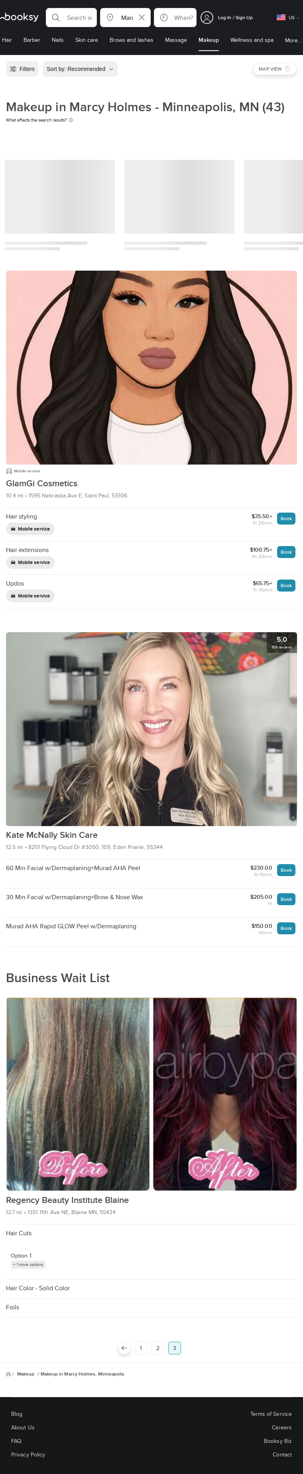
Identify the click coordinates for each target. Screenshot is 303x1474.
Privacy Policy (28, 1454)
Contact (282, 1454)
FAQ (16, 1441)
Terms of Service (271, 1413)
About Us (23, 1427)
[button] (71, 17)
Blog (16, 1413)
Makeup (26, 1374)
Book (286, 518)
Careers (282, 1427)
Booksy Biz (278, 1441)
